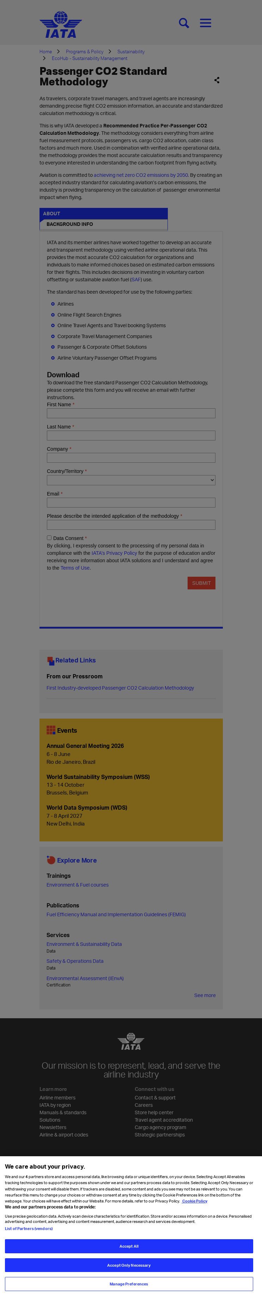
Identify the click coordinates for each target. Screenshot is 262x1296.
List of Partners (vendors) (29, 1237)
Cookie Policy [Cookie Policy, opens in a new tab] (194, 1210)
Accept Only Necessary (129, 1274)
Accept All (129, 1255)
